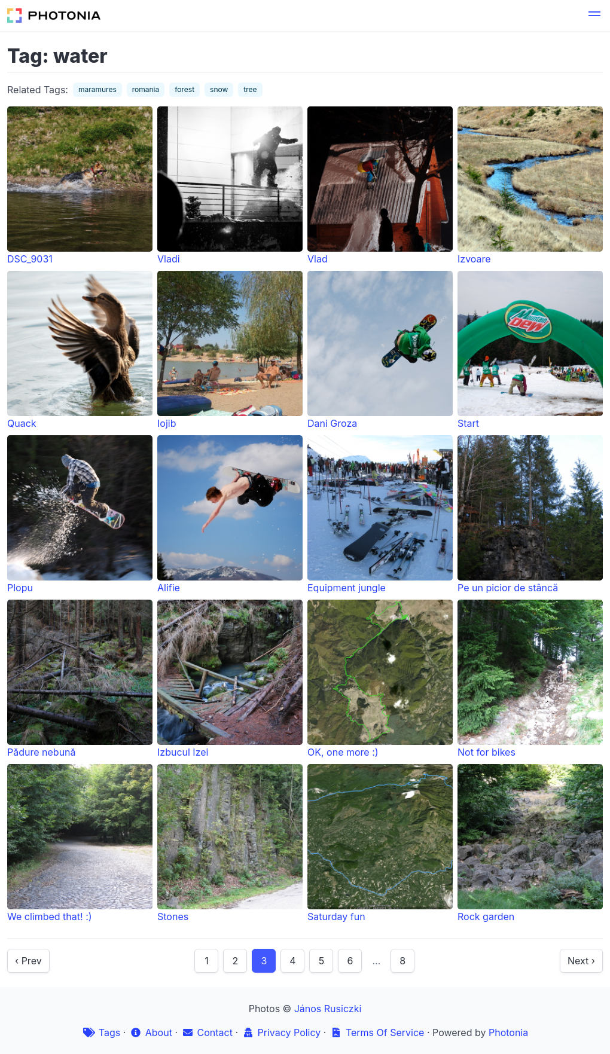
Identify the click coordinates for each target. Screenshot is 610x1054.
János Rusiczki (328, 1009)
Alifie (230, 514)
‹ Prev (28, 961)
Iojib (230, 350)
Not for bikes (530, 679)
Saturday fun (380, 843)
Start (530, 350)
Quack (79, 350)
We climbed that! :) (79, 843)
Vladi (230, 185)
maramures (97, 89)
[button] (594, 16)
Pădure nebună (79, 679)
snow (219, 89)
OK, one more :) (380, 679)
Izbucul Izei (230, 679)
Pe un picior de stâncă (530, 514)
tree (250, 89)
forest (184, 89)
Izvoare (530, 185)
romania (146, 89)
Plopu (79, 514)
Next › (581, 961)
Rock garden (530, 843)
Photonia (508, 1032)
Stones (230, 843)
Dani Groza (380, 350)
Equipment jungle (380, 514)
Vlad (380, 185)
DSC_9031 (79, 185)
